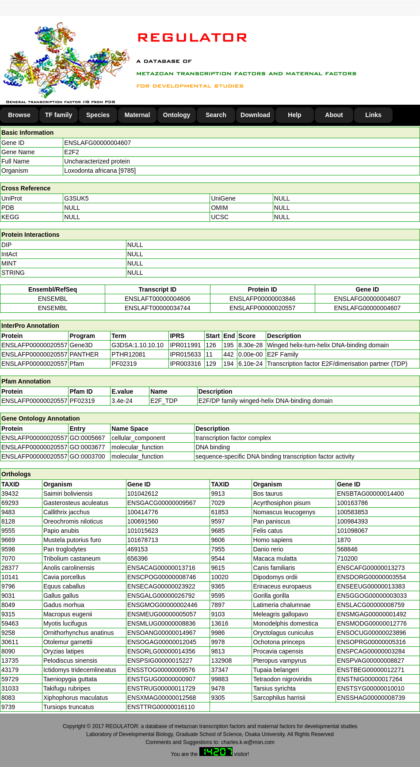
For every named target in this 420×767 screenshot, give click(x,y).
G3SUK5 (76, 198)
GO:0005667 (87, 437)
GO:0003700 (87, 456)
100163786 (352, 502)
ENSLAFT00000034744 (158, 307)
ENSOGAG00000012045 (161, 641)
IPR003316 (185, 363)
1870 (344, 539)
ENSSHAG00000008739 (371, 697)
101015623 (142, 530)
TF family (58, 114)
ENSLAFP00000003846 (262, 298)
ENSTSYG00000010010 (371, 688)
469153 (137, 549)
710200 (347, 558)
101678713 (142, 539)
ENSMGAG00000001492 (371, 614)
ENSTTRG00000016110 (161, 706)
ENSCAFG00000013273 (371, 567)
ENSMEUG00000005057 (161, 614)
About (334, 114)
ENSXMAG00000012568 (161, 697)
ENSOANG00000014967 (161, 632)
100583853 (352, 512)
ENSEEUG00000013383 (371, 586)
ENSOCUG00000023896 (371, 632)
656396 (137, 558)
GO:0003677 (87, 447)
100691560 (142, 521)
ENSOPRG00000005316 (371, 641)
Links (373, 114)
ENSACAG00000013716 (161, 567)
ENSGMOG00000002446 (162, 604)
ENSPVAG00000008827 (370, 660)
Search (216, 114)
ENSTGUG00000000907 (161, 679)
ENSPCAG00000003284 (371, 651)
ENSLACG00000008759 (371, 604)
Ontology (176, 114)
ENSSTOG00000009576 (161, 669)
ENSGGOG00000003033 (372, 595)
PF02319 (82, 400)
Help (294, 114)
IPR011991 (185, 345)
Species (98, 114)
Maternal (137, 114)
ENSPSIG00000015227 (160, 660)
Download (255, 114)
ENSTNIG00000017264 (369, 679)
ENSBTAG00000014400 (370, 493)
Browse (19, 114)
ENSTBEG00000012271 (371, 669)
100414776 (142, 512)
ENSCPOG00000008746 (161, 577)
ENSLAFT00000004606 (158, 298)
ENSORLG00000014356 (161, 651)
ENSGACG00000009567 (161, 502)
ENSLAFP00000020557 (262, 307)
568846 (347, 549)
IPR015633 (185, 354)
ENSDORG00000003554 (371, 577)
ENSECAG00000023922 (161, 586)
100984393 (352, 521)
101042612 (142, 493)
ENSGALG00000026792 (161, 595)
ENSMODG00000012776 (372, 623)
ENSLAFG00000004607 (97, 142)
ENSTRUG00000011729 (161, 688)
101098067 (352, 530)
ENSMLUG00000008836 (161, 623)
